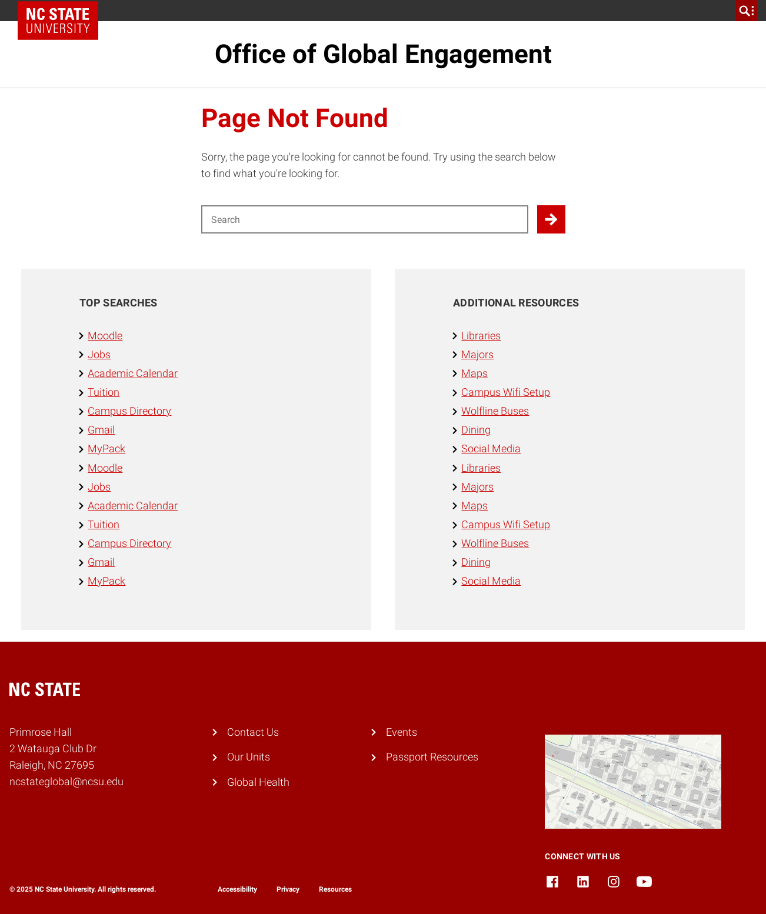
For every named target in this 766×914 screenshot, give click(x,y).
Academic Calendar (133, 373)
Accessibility (237, 889)
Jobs (99, 355)
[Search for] (364, 219)
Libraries (481, 336)
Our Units (248, 757)
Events (401, 732)
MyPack (106, 449)
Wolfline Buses (495, 411)
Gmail (101, 430)
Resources (335, 889)
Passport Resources (432, 757)
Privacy (288, 889)
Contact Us (253, 732)
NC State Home (62, 10)
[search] (746, 10)
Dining (476, 430)
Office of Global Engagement (383, 54)
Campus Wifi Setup (505, 392)
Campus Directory (129, 411)
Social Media (491, 449)
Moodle (105, 336)
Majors (477, 355)
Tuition (103, 392)
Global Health (258, 782)
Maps (474, 373)
